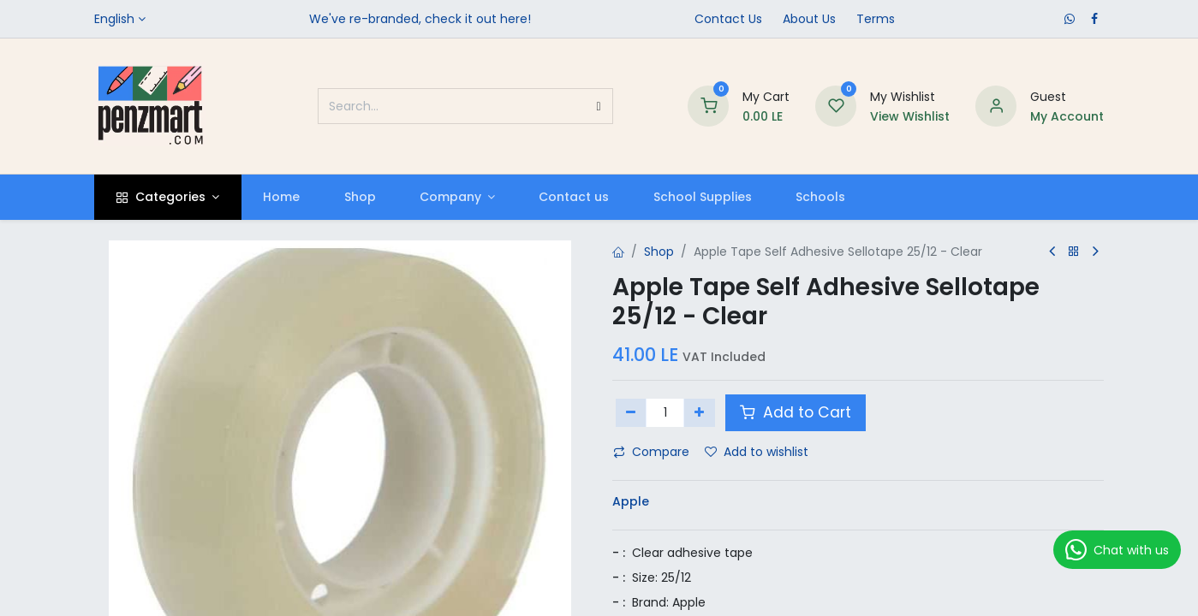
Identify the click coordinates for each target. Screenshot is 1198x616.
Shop (659, 251)
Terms (875, 18)
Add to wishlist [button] (756, 451)
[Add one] (699, 412)
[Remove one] (631, 412)
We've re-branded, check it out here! (420, 18)
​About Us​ (809, 18)
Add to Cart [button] (795, 412)
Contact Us (728, 18)
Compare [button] (651, 451)
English (114, 18)
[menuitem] (281, 197)
